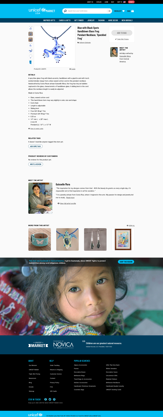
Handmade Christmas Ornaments (84, 384)
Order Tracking (54, 364)
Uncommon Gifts (111, 374)
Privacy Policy (53, 378)
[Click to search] (109, 10)
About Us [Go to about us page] (90, 2)
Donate (30, 381)
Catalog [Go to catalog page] (99, 2)
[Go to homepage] (42, 10)
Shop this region (126, 260)
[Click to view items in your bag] (131, 10)
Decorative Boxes (79, 371)
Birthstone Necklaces (112, 381)
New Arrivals (127, 19)
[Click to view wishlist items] (119, 10)
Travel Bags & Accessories (82, 378)
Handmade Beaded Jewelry (114, 384)
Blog (29, 378)
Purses (76, 367)
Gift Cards (52, 384)
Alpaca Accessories (80, 364)
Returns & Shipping (55, 367)
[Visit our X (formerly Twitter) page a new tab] (50, 395)
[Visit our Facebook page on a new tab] (45, 395)
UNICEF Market (32, 367)
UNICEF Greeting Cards (113, 388)
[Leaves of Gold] (123, 238)
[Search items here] (84, 10)
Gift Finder (80, 19)
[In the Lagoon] (67, 238)
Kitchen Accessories (80, 381)
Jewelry (91, 19)
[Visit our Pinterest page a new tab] (54, 395)
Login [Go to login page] (106, 2)
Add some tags (35, 145)
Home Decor (113, 19)
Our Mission (32, 364)
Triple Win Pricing (33, 371)
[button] (30, 27)
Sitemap (31, 384)
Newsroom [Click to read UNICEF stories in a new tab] (31, 374)
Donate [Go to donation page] (131, 2)
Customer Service (54, 371)
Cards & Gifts (66, 19)
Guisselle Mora (63, 183)
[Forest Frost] (95, 238)
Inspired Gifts (51, 19)
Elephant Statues (111, 378)
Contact (51, 374)
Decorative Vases (111, 371)
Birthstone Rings (79, 374)
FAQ (50, 381)
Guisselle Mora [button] (125, 55)
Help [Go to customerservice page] (112, 2)
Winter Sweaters (111, 367)
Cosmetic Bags (79, 388)
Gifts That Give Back (112, 364)
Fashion (102, 19)
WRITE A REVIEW (35, 163)
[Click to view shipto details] (121, 1)
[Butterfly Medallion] (39, 238)
